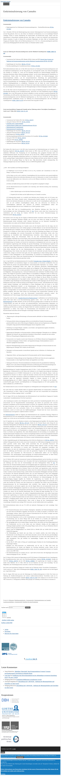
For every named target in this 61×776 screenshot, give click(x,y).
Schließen (3, 774)
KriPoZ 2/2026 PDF (6, 623)
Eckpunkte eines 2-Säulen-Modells (15, 123)
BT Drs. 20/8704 (20, 134)
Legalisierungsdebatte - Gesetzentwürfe (12, 602)
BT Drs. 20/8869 (19, 139)
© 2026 (14, 749)
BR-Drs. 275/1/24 (26, 64)
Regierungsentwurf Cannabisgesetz (15, 129)
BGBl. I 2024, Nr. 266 (31, 577)
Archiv (6, 629)
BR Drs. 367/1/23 (26, 130)
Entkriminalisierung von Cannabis (17, 20)
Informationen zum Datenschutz (8, 757)
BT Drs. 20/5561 (26, 121)
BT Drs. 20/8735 (22, 138)
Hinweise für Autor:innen (11, 633)
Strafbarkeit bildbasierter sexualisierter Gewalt (29, 679)
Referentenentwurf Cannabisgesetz (15, 127)
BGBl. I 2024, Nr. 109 (22, 111)
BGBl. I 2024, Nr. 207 (17, 100)
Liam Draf (7, 675)
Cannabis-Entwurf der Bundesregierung (27, 298)
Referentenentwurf (7, 301)
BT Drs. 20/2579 (29, 120)
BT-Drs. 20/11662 (35, 66)
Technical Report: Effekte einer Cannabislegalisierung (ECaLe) (22, 125)
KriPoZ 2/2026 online (7, 620)
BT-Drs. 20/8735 (13, 561)
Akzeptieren (20, 757)
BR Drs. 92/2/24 (25, 143)
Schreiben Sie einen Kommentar (30, 602)
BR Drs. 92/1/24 (26, 141)
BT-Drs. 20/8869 (30, 561)
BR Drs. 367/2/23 (25, 132)
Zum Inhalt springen (5, 1)
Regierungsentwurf (10, 414)
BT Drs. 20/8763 (50, 440)
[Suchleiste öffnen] (2, 4)
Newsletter (7, 631)
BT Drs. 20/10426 (43, 136)
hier (33, 211)
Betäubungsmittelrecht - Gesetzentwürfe (24, 600)
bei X (30, 659)
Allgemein (11, 600)
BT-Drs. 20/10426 (46, 559)
